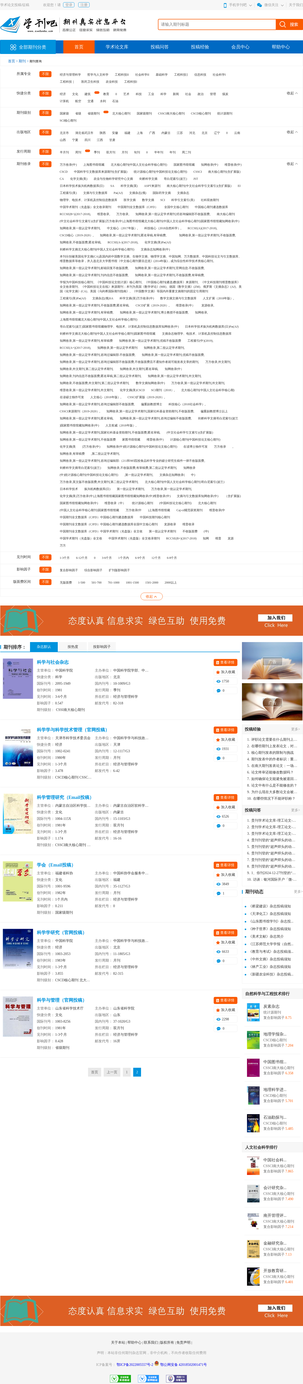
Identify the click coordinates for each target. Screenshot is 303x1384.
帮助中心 (281, 46)
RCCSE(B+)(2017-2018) (181, 538)
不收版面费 (190, 531)
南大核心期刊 (226, 214)
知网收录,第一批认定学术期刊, (80, 228)
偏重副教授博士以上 (214, 411)
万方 (63, 545)
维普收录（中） (115, 503)
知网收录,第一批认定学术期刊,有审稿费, (87, 312)
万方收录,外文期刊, (218, 362)
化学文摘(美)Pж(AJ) (158, 242)
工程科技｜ (67, 81)
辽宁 (217, 133)
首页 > (13, 61)
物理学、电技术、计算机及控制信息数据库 (88, 200)
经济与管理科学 (70, 74)
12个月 (156, 558)
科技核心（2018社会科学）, (187, 404)
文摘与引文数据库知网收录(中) (197, 496)
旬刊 (137, 152)
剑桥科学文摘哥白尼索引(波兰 (218, 418)
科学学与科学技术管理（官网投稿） (73, 729)
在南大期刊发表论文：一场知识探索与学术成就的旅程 (272, 766)
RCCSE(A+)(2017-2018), (75, 348)
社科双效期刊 (210, 200)
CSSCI (198, 172)
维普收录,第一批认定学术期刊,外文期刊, (87, 390)
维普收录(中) (233, 164)
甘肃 (112, 140)
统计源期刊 (224, 113)
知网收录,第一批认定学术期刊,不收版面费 (88, 439)
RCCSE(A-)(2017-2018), (123, 242)
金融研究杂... (275, 1243)
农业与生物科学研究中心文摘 (113, 179)
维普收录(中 (217, 510)
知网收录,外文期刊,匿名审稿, (139, 369)
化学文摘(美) (78, 179)
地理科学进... (275, 1090)
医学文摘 (130, 200)
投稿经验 (200, 46)
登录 (68, 5)
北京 (205, 133)
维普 (218, 538)
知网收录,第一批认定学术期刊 (117, 348)
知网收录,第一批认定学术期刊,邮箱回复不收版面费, (94, 268)
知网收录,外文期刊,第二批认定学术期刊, (87, 369)
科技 (139, 94)
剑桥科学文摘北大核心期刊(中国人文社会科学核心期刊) (97, 249)
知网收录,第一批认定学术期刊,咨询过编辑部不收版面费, (97, 404)
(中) (206, 531)
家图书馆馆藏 (131, 439)
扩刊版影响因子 (119, 570)
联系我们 (151, 1342)
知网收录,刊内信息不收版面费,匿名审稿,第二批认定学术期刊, (101, 376)
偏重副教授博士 (151, 404)
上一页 (112, 1072)
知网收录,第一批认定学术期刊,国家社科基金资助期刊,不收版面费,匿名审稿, (110, 432)
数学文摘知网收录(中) (150, 383)
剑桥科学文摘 (148, 179)
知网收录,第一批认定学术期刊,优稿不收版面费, (173, 355)
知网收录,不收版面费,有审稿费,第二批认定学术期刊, (142, 468)
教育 (106, 94)
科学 (163, 94)
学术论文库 (117, 46)
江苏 (180, 133)
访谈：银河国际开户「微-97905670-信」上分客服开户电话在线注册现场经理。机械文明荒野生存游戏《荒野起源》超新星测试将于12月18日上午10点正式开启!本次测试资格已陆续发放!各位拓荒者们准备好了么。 (272, 879)
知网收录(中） (174, 369)
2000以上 (171, 582)
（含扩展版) (233, 496)
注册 (84, 5)
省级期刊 (94, 113)
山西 (63, 140)
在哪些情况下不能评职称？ (271, 798)
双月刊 (110, 152)
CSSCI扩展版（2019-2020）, (146, 397)
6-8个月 (172, 558)
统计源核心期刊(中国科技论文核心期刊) (160, 172)
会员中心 (240, 46)
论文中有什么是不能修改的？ (272, 785)
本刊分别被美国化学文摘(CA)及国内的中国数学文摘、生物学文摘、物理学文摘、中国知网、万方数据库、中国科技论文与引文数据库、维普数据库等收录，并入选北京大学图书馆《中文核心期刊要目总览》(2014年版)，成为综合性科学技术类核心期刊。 (151, 259)
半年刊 (158, 152)
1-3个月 (65, 558)
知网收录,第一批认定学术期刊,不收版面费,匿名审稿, (94, 305)
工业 (151, 94)
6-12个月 (82, 558)
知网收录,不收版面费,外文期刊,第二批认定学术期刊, (94, 383)
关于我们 (296, 5)
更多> (295, 729)
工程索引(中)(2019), (200, 340)
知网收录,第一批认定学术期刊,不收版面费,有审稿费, (170, 275)
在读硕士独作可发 (72, 397)
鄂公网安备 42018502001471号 (183, 1365)
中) (193, 475)
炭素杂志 (271, 1006)
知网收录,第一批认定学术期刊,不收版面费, (207, 235)
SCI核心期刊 (68, 120)
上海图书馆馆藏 (93, 164)
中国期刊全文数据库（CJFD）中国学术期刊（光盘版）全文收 (101, 531)
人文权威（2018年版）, (120, 425)
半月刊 (64, 152)
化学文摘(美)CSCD (132, 390)
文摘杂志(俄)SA (102, 298)
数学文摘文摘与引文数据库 (178, 298)
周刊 (78, 152)
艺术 (126, 94)
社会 (188, 94)
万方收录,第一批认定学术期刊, (171, 489)
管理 (213, 94)
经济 (63, 94)
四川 (88, 140)
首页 (79, 46)
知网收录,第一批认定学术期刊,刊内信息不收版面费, (94, 275)
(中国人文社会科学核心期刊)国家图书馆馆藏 (89, 510)
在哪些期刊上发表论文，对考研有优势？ (272, 746)
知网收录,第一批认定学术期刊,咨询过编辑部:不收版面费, (97, 355)
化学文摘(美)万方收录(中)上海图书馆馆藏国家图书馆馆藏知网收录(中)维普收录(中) (115, 496)
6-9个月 (140, 558)
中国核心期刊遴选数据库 (211, 207)
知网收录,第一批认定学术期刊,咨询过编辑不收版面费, (156, 418)
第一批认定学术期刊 (162, 531)
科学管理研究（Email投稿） (65, 797)
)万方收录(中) (91, 446)
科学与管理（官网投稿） (62, 1000)
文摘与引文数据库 (95, 193)
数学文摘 (148, 200)
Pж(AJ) (118, 193)
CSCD (64, 172)
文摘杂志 (183, 193)
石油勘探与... (275, 1117)
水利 (103, 101)
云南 (237, 133)
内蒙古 (166, 133)
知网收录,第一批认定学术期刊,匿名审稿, (87, 418)
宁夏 (75, 140)
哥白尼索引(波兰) (175, 179)
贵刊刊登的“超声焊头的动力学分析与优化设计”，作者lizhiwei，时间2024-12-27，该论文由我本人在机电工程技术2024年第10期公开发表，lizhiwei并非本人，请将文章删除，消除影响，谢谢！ (272, 840)
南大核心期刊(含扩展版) (224, 172)
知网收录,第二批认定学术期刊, (164, 348)
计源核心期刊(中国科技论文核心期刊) (195, 439)
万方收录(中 (134, 510)
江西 (100, 140)
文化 (75, 94)
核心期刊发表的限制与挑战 (270, 753)
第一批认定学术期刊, (131, 489)
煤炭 (225, 94)
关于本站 (118, 1342)
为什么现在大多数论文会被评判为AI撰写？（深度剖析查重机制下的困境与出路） (272, 792)
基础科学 (162, 74)
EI (239, 186)
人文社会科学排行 (261, 1147)
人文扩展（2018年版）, (218, 298)
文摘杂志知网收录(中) (155, 249)
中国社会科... (275, 1160)
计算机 (64, 101)
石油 (115, 101)
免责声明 (183, 1342)
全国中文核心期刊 (176, 207)
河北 (192, 133)
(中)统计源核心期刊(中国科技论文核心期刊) (89, 475)
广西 (152, 133)
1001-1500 (132, 582)
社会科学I (219, 74)
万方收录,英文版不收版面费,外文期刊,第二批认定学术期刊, (99, 482)
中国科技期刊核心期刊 (155, 517)
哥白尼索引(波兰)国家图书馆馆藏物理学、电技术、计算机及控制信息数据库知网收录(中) (119, 326)
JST (195, 179)
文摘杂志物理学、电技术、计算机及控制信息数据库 (197, 333)
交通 (91, 101)
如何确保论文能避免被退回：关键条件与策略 (272, 779)
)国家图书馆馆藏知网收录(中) (79, 425)
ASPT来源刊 (152, 186)
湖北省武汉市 (84, 133)
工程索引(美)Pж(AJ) (73, 298)
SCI (162, 200)
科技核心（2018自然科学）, (162, 228)
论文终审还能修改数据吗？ (270, 772)
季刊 (97, 152)
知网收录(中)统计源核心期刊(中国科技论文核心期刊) (142, 446)
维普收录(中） (185, 305)
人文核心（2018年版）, (105, 397)
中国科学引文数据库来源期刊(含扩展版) (100, 172)
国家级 (64, 113)
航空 (78, 101)
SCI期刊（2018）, (163, 390)
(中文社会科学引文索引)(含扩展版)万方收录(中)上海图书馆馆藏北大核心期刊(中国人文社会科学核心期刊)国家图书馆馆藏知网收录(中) (149, 221)
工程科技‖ (181, 74)
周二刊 (186, 152)
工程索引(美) (68, 193)
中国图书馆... (275, 1062)
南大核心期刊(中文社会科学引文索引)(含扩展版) (199, 186)
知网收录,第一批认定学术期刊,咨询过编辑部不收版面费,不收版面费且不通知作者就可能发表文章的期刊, (129, 362)
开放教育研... (275, 1271)
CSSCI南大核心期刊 (171, 113)
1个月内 (123, 558)
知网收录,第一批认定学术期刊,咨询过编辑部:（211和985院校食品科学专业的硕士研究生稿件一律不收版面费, (132, 461)
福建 (127, 133)
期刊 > (24, 61)
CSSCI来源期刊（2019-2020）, (80, 411)
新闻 (176, 94)
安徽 (115, 133)
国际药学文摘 (162, 193)
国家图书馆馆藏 (184, 164)
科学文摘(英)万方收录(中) (137, 298)
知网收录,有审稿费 (72, 453)
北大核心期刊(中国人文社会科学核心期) (208, 390)
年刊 (173, 152)
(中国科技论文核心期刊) (175, 503)
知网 (206, 538)
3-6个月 (107, 558)
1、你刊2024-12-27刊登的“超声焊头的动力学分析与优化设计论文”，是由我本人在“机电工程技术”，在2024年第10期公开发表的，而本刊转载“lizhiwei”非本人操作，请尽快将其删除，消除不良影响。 (272, 873)
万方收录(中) (68, 164)
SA (112, 186)
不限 (45, 74)
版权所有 (167, 1342)
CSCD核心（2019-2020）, (77, 235)
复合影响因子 (69, 570)
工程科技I (130, 81)
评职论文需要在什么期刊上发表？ (272, 739)
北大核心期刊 (121, 113)
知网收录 (189, 468)
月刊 (125, 152)
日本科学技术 (69, 489)
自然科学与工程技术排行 (267, 994)
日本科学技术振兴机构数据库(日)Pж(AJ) (211, 326)
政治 (201, 94)
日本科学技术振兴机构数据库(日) (82, 186)
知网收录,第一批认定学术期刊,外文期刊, (175, 376)
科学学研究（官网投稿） (62, 932)
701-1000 (114, 582)
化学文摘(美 (68, 446)
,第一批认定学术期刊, (138, 475)
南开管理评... (275, 1216)
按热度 (73, 647)
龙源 (231, 538)
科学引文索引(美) (183, 200)
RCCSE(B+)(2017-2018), (75, 214)
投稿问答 (160, 46)
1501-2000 (151, 582)
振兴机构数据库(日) (97, 489)
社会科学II (142, 74)
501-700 (97, 582)
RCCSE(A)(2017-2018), (202, 228)
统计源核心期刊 (142, 503)
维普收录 (188, 524)
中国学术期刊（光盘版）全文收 (81, 538)
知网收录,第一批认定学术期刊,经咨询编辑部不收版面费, (172, 214)
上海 (140, 133)
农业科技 (112, 81)
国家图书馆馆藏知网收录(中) (79, 503)
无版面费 (66, 582)
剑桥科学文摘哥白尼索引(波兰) (80, 468)
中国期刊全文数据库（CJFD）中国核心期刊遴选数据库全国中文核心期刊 (109, 524)
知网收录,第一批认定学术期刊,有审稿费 (86, 340)
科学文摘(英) (129, 186)
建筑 (88, 94)
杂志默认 (44, 647)
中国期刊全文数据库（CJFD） (138, 207)
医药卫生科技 (90, 81)
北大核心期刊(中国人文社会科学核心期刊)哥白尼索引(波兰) (185, 482)
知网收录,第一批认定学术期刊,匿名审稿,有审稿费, (133, 235)
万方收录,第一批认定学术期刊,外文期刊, (198, 383)
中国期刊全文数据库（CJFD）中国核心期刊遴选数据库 (96, 517)
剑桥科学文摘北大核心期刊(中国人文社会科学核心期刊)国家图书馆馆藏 (108, 333)
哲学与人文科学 (97, 74)
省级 (78, 113)
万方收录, (122, 214)
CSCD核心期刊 (201, 113)
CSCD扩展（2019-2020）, (153, 305)
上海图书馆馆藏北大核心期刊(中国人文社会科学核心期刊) (98, 319)
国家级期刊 (144, 113)
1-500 (81, 582)
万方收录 (220, 446)
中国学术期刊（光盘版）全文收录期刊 (85, 207)
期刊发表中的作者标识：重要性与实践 (272, 759)
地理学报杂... (275, 1034)
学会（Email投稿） (56, 865)
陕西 (103, 133)
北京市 (64, 133)
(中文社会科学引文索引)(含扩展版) (190, 432)
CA (62, 179)
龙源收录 (170, 524)
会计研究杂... (275, 1188)
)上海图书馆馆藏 (159, 510)
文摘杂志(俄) (137, 193)
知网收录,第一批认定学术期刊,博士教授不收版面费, (154, 312)
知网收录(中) (209, 164)
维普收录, (103, 214)
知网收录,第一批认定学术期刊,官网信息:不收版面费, (170, 268)
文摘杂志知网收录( (172, 475)
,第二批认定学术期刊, (105, 453)
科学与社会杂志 (53, 662)
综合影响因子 (93, 570)
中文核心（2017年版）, (122, 228)
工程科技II (122, 74)
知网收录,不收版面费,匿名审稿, (80, 242)
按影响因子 (102, 647)
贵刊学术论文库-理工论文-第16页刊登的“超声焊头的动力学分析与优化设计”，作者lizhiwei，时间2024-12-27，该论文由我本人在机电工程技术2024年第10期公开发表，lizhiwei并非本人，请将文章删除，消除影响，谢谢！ (272, 820)
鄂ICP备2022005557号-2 (135, 1365)
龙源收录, (207, 305)
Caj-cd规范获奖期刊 (190, 510)
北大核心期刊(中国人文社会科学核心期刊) (139, 164)
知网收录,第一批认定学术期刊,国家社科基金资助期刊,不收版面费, (150, 411)
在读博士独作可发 (195, 446)
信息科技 (200, 74)
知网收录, (201, 312)
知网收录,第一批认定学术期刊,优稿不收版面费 (150, 340)
